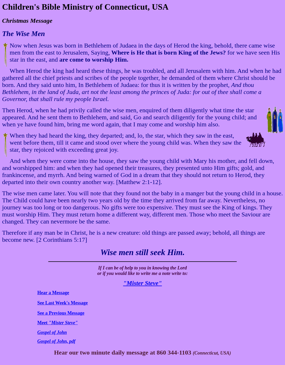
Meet (57, 322)
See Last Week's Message (62, 302)
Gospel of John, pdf (56, 341)
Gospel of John (52, 332)
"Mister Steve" (142, 283)
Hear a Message (53, 292)
